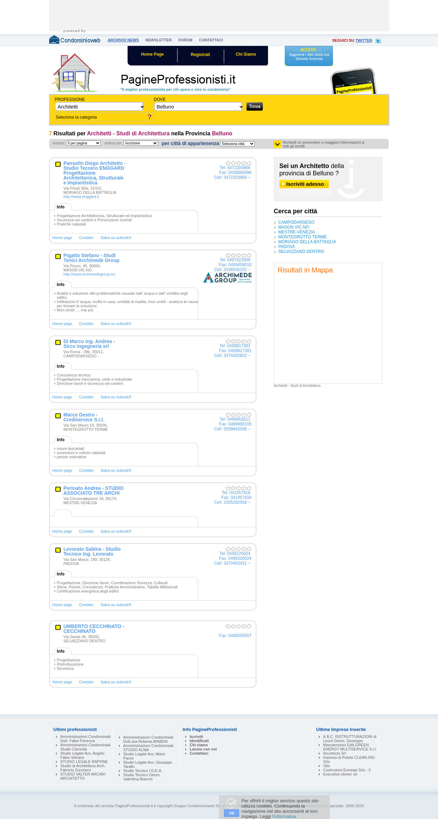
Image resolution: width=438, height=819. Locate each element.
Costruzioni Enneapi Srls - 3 (347, 770)
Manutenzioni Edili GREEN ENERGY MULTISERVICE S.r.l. (350, 747)
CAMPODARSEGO (296, 222)
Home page (62, 238)
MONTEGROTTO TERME (302, 236)
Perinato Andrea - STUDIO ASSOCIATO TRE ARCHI (94, 490)
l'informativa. (285, 816)
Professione (70, 99)
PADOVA (286, 246)
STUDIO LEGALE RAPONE (84, 762)
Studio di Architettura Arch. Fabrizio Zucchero (83, 768)
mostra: (58, 143)
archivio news (123, 40)
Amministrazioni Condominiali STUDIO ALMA (148, 748)
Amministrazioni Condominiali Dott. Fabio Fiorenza (85, 738)
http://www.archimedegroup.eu (89, 274)
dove (160, 99)
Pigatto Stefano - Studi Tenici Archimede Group (92, 258)
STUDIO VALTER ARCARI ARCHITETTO (83, 776)
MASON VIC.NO (293, 227)
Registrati (200, 54)
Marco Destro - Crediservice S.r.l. (84, 417)
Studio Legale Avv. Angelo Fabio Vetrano (82, 755)
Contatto (86, 238)
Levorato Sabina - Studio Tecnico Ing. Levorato (92, 551)
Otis (326, 766)
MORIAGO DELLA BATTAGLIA (307, 241)
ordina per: (113, 143)
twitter (363, 40)
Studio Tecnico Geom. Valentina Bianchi (142, 777)
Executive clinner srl (340, 774)
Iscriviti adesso (305, 184)
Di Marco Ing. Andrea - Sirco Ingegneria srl (89, 344)
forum (185, 40)
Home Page (152, 54)
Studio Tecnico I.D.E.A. (142, 771)
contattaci (211, 40)
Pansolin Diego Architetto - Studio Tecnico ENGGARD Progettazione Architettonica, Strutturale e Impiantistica (95, 172)
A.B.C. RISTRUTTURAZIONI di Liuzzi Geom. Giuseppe (349, 738)
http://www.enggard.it (81, 196)
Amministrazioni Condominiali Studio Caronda (85, 747)
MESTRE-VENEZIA (296, 232)
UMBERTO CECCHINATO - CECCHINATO (94, 628)
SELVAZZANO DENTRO (301, 251)
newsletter (158, 40)
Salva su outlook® (115, 238)
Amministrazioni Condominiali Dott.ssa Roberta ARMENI (148, 739)
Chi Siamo (246, 54)
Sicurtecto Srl (334, 753)
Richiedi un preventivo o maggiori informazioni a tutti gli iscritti (323, 144)
